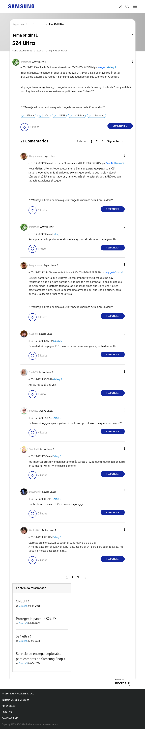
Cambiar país (10, 718)
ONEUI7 (21, 601)
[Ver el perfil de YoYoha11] (34, 449)
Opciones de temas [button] (127, 33)
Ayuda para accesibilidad (18, 693)
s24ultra (79, 115)
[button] (127, 61)
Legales (7, 712)
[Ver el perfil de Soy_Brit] (102, 67)
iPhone (30, 115)
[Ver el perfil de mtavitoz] (33, 410)
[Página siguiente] (115, 141)
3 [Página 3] (102, 141)
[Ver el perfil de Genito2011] (35, 530)
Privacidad (9, 706)
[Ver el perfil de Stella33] (33, 372)
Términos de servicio (15, 699)
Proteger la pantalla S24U (35, 619)
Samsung (99, 115)
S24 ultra (22, 636)
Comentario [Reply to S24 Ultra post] (120, 126)
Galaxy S (111, 67)
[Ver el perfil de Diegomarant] (36, 156)
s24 (47, 115)
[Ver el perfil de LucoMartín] (35, 491)
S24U (62, 115)
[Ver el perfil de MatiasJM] (26, 62)
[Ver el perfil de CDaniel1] (33, 333)
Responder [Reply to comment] (112, 209)
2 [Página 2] (97, 141)
